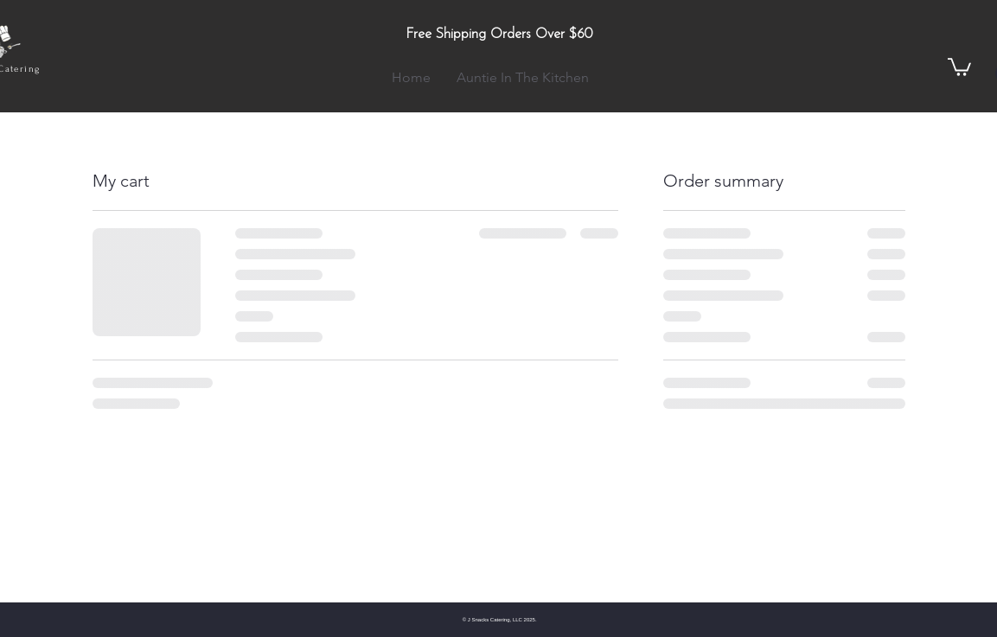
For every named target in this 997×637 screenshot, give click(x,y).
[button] (959, 66)
